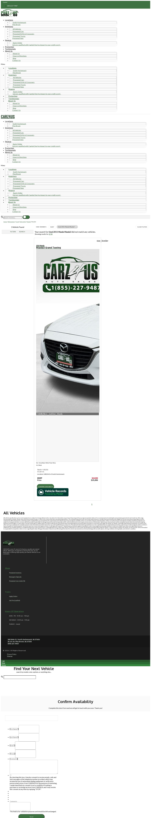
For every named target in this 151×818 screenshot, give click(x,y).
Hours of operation (14, 589)
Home (5, 222)
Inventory (9, 27)
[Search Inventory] (13, 218)
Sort (52, 227)
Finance (8, 40)
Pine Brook (16, 25)
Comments (13, 779)
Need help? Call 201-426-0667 (75, 814)
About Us (8, 51)
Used (17, 222)
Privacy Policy (43, 801)
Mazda (29, 222)
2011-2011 (23, 222)
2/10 (50, 234)
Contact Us (16, 60)
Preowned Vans (17, 38)
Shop (7, 546)
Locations (9, 20)
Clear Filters (142, 227)
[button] (59, 64)
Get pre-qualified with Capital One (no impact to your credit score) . (36, 45)
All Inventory (11, 222)
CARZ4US (8, 116)
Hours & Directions (20, 56)
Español (5, 2)
